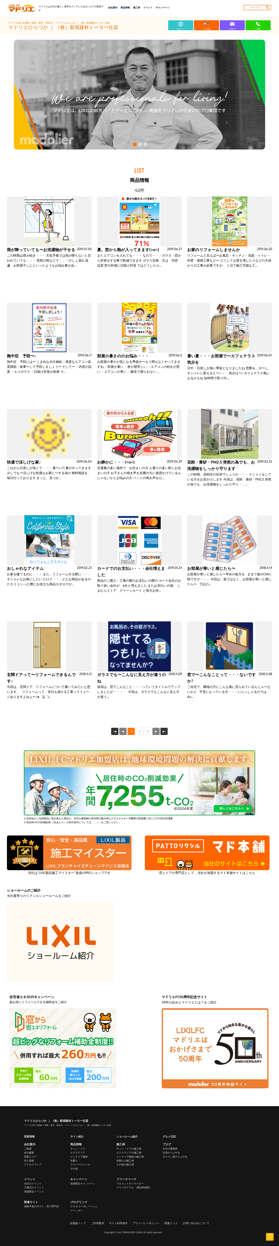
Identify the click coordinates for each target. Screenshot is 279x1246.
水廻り (74, 1160)
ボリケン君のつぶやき (175, 1156)
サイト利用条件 (119, 1223)
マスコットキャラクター (130, 1183)
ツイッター (76, 1210)
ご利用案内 (99, 1223)
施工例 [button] (136, 7)
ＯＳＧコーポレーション (84, 1206)
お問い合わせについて (193, 1223)
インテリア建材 (79, 1156)
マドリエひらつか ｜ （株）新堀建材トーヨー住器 (83, 22)
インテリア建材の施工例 (130, 1156)
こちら (97, 822)
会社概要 (29, 1152)
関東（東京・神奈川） (43, 22)
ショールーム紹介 (127, 1136)
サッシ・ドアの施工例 (128, 1148)
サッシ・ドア (77, 1148)
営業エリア (30, 1156)
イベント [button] (147, 7)
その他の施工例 (125, 1164)
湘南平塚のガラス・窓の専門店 (41, 1206)
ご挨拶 (27, 1148)
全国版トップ (80, 1223)
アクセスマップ (32, 1164)
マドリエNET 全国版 (19, 22)
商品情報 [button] (125, 7)
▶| (164, 731)
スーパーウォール (80, 1164)
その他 (74, 1168)
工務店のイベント (34, 1187)
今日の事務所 (170, 1148)
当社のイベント (32, 1183)
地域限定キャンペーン (82, 1183)
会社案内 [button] (112, 7)
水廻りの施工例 (125, 1160)
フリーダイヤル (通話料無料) (133, 1187)
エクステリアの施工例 (128, 1152)
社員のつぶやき (171, 1152)
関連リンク (169, 1223)
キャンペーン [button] (163, 7)
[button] (134, 144)
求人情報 (29, 1160)
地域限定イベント (34, 1191)
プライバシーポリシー (145, 1223)
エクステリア (77, 1152)
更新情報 (29, 1136)
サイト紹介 (77, 1136)
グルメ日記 (170, 1136)
